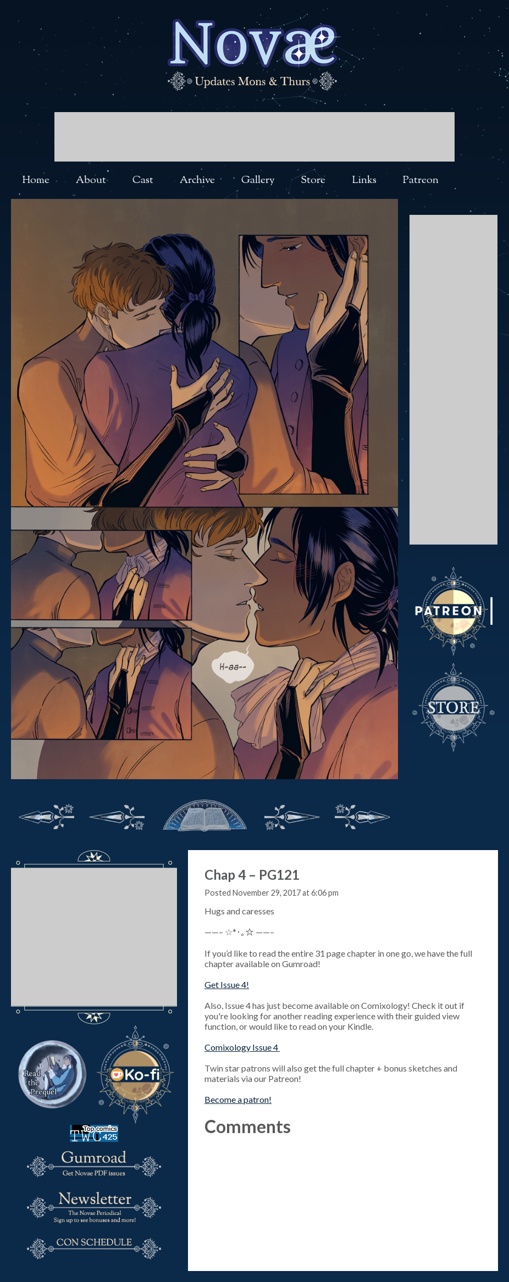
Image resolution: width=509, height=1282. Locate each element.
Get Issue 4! (226, 984)
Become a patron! (238, 1099)
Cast (142, 180)
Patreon (421, 180)
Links (364, 180)
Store (313, 180)
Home (35, 180)
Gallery (258, 180)
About (91, 180)
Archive (197, 180)
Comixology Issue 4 (242, 1047)
